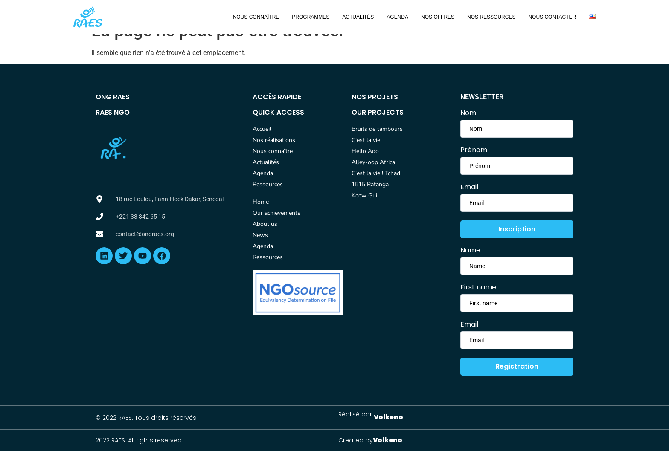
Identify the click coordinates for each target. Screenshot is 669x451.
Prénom (473, 150)
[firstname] (516, 129)
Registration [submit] (516, 366)
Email (469, 187)
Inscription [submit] (516, 229)
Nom (468, 113)
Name (470, 250)
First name (478, 287)
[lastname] (516, 166)
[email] (516, 203)
